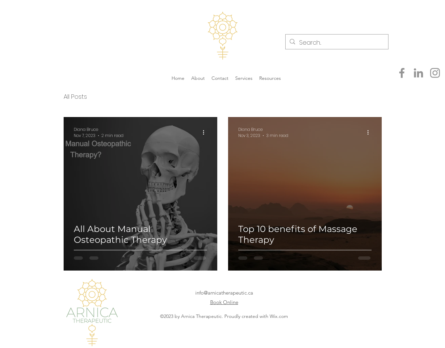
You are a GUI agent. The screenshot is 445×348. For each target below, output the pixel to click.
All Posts (75, 96)
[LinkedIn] (418, 72)
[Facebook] (401, 72)
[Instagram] (435, 72)
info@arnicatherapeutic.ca (224, 292)
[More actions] (206, 133)
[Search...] (336, 42)
